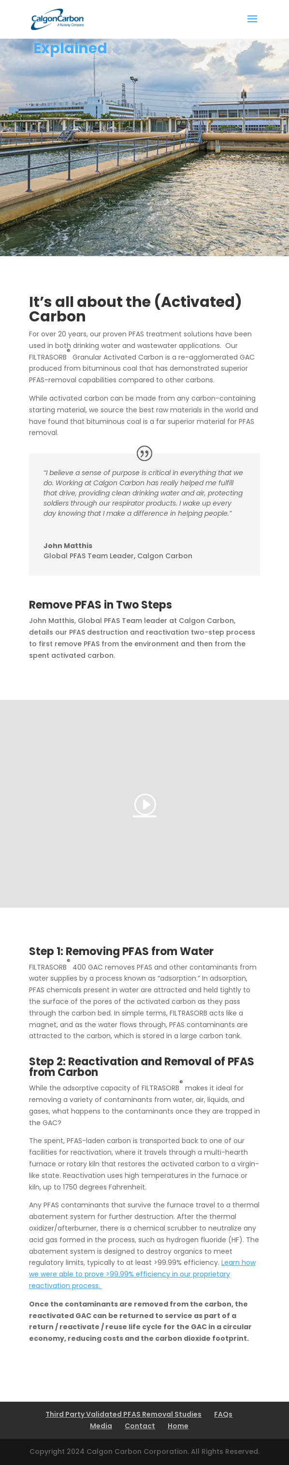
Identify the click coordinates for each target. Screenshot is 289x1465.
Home (178, 1426)
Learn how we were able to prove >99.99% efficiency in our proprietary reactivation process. (142, 1274)
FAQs (223, 1414)
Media (101, 1426)
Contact (140, 1426)
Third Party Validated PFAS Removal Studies (123, 1414)
